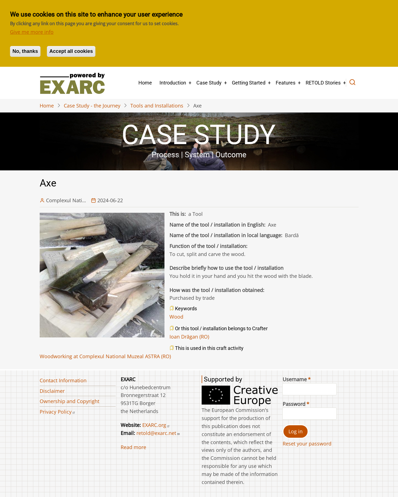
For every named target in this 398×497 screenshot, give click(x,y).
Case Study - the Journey (92, 105)
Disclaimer (52, 391)
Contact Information (63, 380)
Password (294, 404)
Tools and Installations (156, 105)
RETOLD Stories (323, 83)
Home (145, 83)
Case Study (209, 83)
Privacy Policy (57, 411)
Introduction (172, 83)
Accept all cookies (71, 51)
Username (295, 379)
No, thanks (25, 51)
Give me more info (32, 32)
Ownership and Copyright (69, 401)
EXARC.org (156, 425)
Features (285, 83)
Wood (176, 316)
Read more (133, 447)
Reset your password (307, 443)
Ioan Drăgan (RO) (189, 336)
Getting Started (248, 83)
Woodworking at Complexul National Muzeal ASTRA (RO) (105, 356)
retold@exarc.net (158, 433)
